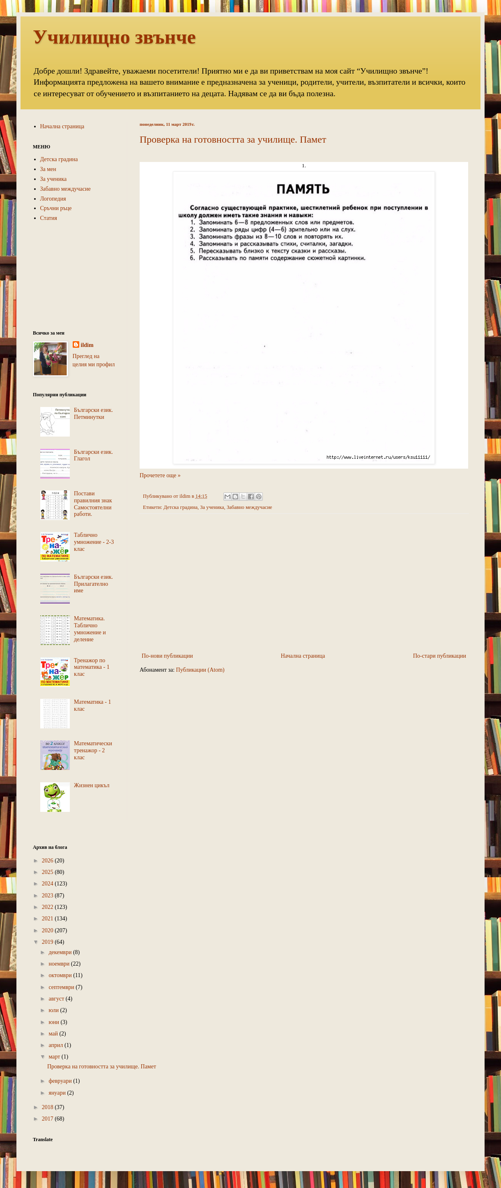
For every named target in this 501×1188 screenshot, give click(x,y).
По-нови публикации (167, 656)
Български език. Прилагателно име (93, 584)
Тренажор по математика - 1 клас (92, 667)
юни (54, 1022)
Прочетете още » (160, 475)
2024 (48, 884)
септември (62, 987)
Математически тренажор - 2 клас (93, 750)
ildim (87, 345)
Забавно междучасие (249, 507)
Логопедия (53, 199)
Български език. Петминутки (93, 413)
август (56, 999)
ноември (59, 964)
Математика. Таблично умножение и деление (90, 628)
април (56, 1045)
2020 (48, 930)
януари (57, 1093)
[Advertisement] (304, 582)
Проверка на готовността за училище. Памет (233, 139)
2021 (48, 918)
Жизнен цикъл (91, 785)
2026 (48, 860)
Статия (48, 218)
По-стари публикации (439, 656)
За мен (48, 169)
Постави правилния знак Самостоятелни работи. (93, 503)
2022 (48, 907)
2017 (48, 1119)
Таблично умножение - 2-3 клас (94, 542)
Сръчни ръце (56, 208)
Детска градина (180, 507)
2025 (48, 872)
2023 (48, 895)
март (54, 1057)
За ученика (212, 507)
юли (54, 1010)
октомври (60, 975)
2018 (48, 1107)
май (53, 1034)
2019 (48, 942)
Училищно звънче (114, 37)
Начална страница (303, 656)
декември (60, 952)
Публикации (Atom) (200, 670)
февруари (60, 1081)
